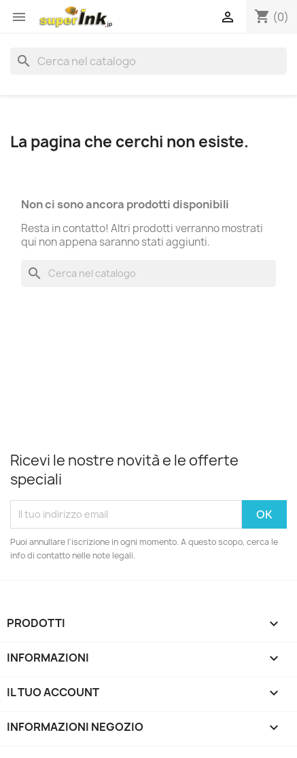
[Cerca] (148, 61)
